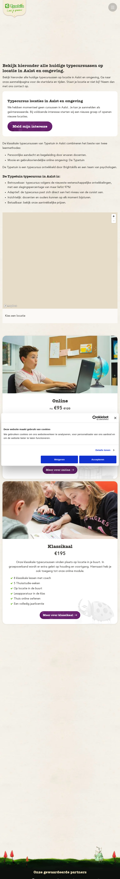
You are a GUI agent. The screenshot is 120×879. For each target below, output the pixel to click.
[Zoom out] (113, 220)
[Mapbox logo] (10, 306)
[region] (60, 260)
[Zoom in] (113, 216)
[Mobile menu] (112, 7)
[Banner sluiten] (115, 418)
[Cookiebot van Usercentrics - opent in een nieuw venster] (94, 418)
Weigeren (59, 459)
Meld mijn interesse (29, 126)
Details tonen (102, 450)
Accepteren (97, 459)
